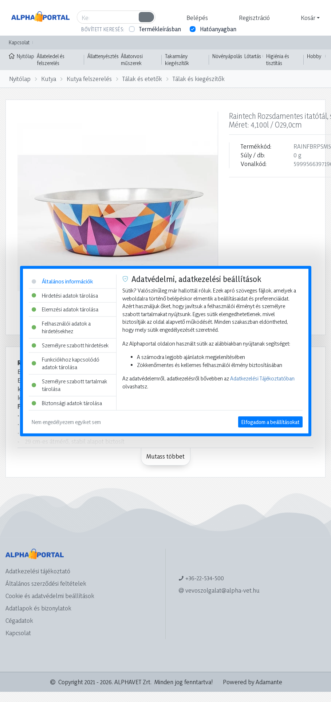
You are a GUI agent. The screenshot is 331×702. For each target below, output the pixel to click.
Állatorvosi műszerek (132, 59)
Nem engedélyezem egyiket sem (66, 421)
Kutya (48, 78)
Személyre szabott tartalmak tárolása (69, 385)
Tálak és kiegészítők (199, 78)
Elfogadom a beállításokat (270, 421)
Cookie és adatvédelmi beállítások (49, 596)
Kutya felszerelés (89, 78)
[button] (196, 18)
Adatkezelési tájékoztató (37, 571)
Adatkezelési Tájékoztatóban (262, 378)
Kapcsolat (19, 42)
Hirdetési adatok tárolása (65, 295)
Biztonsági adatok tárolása (67, 403)
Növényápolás (227, 56)
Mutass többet (165, 456)
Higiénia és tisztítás (277, 59)
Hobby (314, 56)
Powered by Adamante (252, 682)
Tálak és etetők (142, 78)
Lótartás (252, 56)
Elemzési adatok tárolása (65, 309)
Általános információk (62, 281)
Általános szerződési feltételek (45, 583)
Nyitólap (21, 55)
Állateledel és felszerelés (50, 59)
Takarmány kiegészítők (177, 59)
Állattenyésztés (103, 56)
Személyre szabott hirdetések (70, 345)
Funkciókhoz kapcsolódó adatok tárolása (65, 363)
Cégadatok (19, 620)
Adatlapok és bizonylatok (38, 608)
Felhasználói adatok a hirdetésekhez (61, 327)
